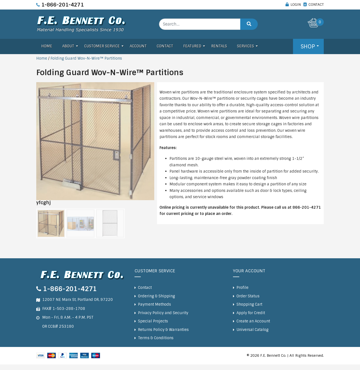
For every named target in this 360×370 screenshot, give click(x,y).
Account (138, 46)
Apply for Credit (250, 312)
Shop (307, 46)
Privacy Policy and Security (163, 312)
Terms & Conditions (156, 337)
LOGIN (295, 4)
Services (245, 46)
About (68, 46)
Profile (242, 287)
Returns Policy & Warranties (163, 329)
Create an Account (253, 321)
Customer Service (102, 46)
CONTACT (316, 4)
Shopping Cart (249, 304)
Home (46, 46)
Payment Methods (154, 304)
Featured (192, 46)
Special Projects (153, 321)
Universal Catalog (252, 329)
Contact (165, 46)
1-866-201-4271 (62, 5)
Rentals (219, 46)
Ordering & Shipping (156, 296)
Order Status (248, 296)
